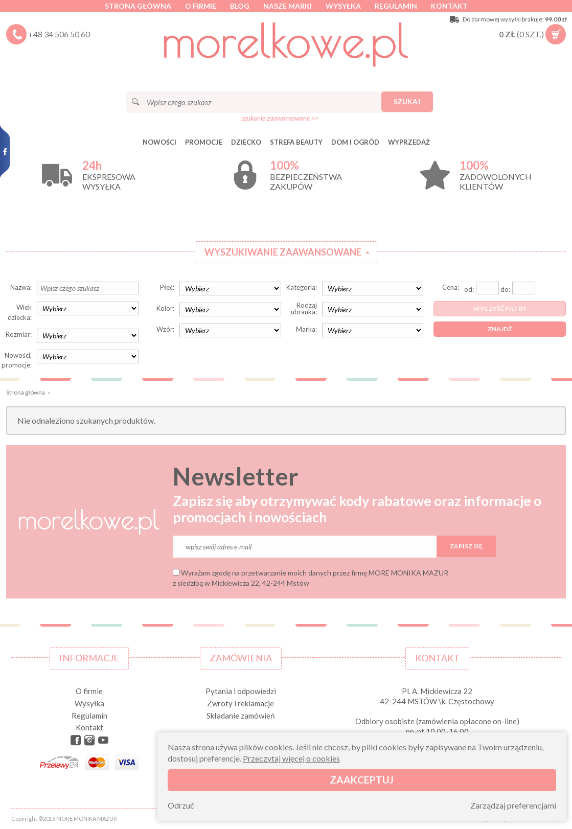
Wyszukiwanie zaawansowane (282, 252)
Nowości (159, 142)
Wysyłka (343, 6)
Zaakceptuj (362, 780)
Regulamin (396, 6)
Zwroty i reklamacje (240, 703)
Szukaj (407, 101)
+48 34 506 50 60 (59, 34)
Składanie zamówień (240, 715)
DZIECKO (246, 142)
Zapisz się (466, 546)
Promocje (203, 142)
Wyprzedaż (409, 142)
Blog (239, 6)
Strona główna (138, 6)
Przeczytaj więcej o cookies (291, 758)
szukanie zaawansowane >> (279, 118)
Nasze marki (287, 6)
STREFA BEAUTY (296, 142)
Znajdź (500, 329)
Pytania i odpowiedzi (240, 691)
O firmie (200, 6)
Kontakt (449, 6)
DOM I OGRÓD (355, 142)
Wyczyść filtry (500, 308)
